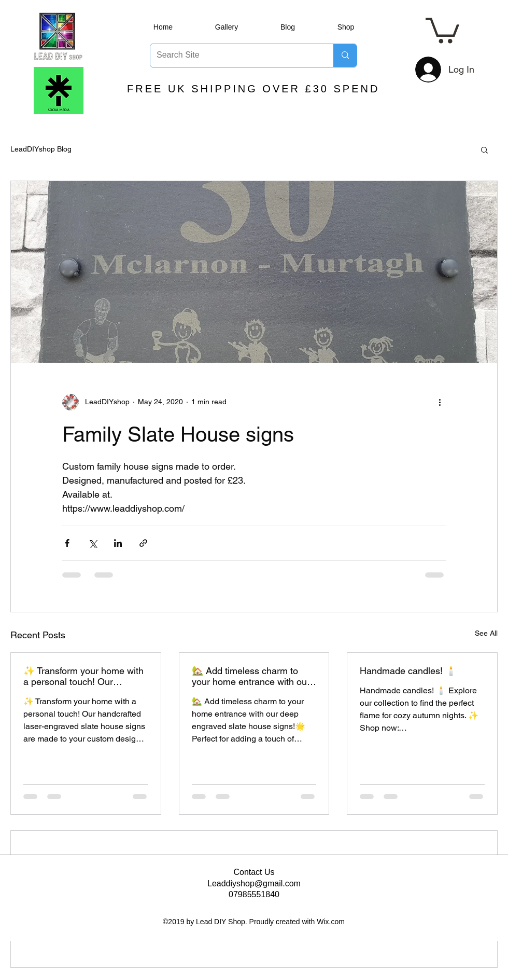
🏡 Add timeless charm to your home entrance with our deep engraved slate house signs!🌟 (251, 676)
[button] (442, 29)
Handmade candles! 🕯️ (408, 670)
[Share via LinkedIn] (118, 543)
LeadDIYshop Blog (41, 149)
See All (486, 633)
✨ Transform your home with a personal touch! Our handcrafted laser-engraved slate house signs (83, 676)
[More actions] (439, 402)
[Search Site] (234, 55)
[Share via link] (143, 543)
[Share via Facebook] (67, 543)
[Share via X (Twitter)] (92, 543)
